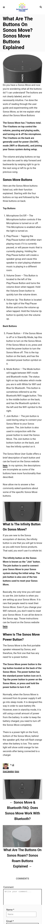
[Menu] (4, 7)
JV (13, 765)
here (5, 465)
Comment (8, 887)
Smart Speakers (8, 771)
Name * (10, 912)
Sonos (17, 771)
